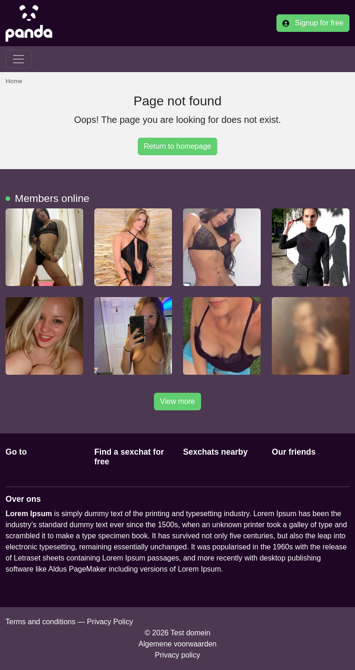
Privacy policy (177, 655)
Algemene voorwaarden (178, 644)
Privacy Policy (110, 622)
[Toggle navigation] (18, 59)
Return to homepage (177, 146)
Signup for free (312, 23)
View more (177, 401)
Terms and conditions (40, 622)
